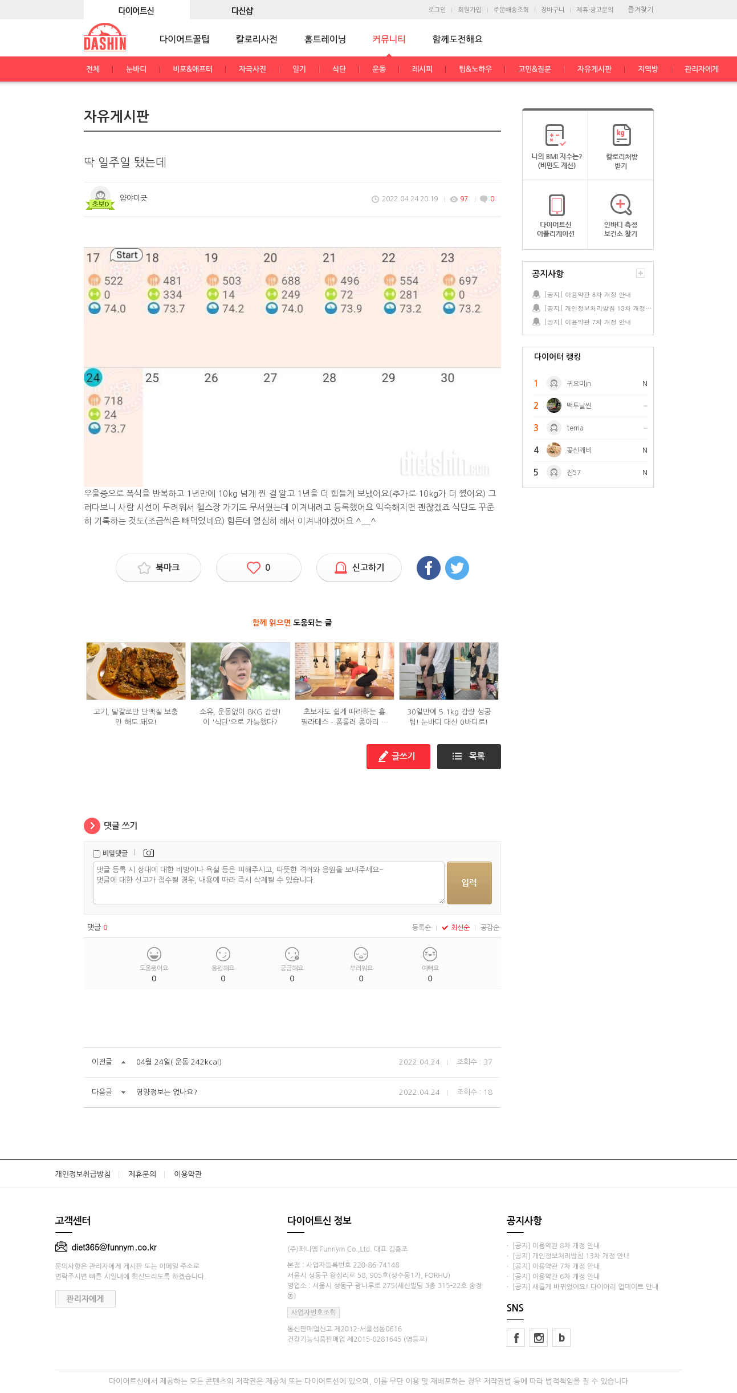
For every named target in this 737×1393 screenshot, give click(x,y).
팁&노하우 (475, 69)
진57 (574, 472)
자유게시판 (594, 69)
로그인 (437, 10)
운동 (379, 69)
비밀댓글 (115, 853)
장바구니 (552, 10)
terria (575, 428)
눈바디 (136, 69)
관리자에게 (702, 69)
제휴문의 (142, 1174)
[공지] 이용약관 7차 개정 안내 (588, 322)
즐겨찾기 (640, 9)
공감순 (490, 927)
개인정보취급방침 (83, 1174)
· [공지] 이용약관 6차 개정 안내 (553, 1276)
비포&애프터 (193, 69)
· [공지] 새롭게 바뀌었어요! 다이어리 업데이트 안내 (582, 1287)
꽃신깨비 (579, 450)
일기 (299, 69)
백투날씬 (579, 406)
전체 (93, 69)
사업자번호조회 (313, 1312)
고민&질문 (534, 69)
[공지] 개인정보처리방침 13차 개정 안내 (598, 308)
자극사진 (252, 69)
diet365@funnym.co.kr (106, 1247)
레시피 (422, 69)
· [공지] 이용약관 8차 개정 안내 (553, 1245)
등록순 (421, 927)
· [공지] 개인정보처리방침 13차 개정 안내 (568, 1256)
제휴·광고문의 (594, 10)
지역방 (648, 69)
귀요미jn (579, 383)
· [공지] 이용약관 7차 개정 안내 (553, 1266)
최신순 (456, 927)
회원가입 (469, 10)
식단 (339, 69)
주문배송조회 (511, 10)
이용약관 (188, 1174)
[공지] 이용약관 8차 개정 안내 (588, 294)
